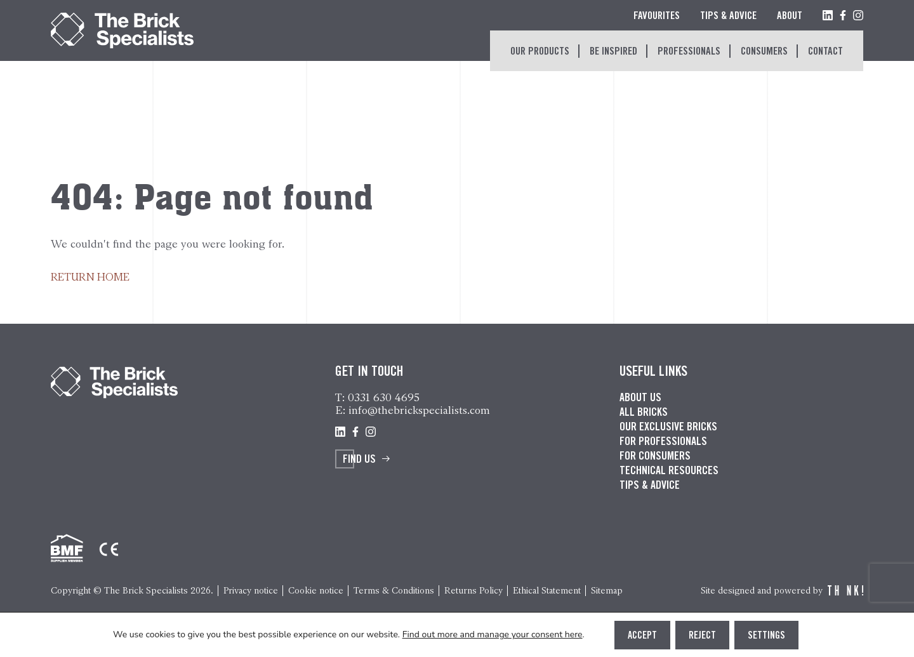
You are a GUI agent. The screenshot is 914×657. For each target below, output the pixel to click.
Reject (702, 636)
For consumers (655, 457)
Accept (642, 636)
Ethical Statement (547, 590)
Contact (825, 52)
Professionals (689, 52)
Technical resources (669, 471)
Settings (766, 636)
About (789, 16)
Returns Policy (473, 590)
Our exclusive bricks (668, 428)
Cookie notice (315, 590)
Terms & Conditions (394, 590)
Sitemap (607, 590)
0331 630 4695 (384, 397)
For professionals (663, 442)
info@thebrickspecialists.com (419, 410)
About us (640, 398)
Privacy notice (250, 590)
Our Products (539, 52)
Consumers (764, 52)
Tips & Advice (728, 16)
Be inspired (613, 52)
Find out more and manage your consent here (492, 634)
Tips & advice (649, 486)
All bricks (643, 413)
